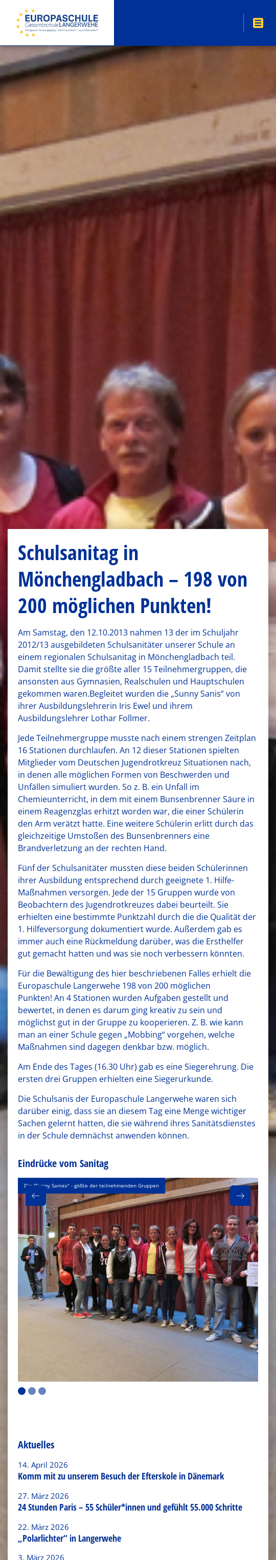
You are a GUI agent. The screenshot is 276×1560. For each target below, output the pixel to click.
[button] (36, 1195)
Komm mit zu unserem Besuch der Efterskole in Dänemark (121, 1476)
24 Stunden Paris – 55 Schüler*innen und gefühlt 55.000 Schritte (130, 1507)
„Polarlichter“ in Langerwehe (69, 1538)
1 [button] (22, 1391)
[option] (138, 1280)
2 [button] (32, 1391)
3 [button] (42, 1391)
